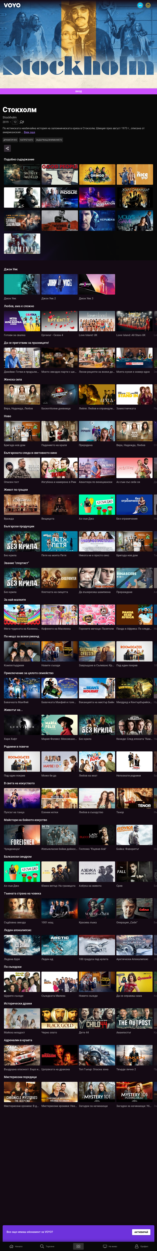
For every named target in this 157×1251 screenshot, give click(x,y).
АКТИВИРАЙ (141, 1232)
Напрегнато (26, 140)
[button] (15, 1246)
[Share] (7, 148)
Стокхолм (20, 109)
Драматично (10, 140)
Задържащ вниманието (49, 140)
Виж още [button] (29, 132)
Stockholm (10, 117)
